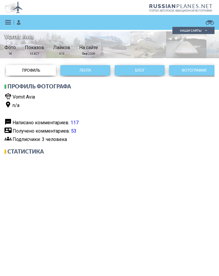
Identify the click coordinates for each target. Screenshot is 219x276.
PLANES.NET (181, 6)
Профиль (31, 70)
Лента (85, 70)
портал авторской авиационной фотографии (180, 10)
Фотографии (194, 70)
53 (73, 131)
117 (75, 122)
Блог (140, 70)
